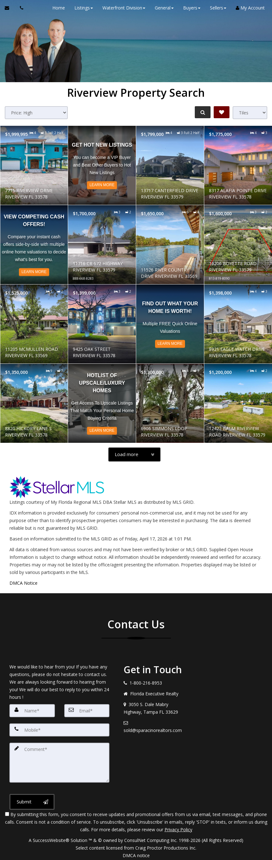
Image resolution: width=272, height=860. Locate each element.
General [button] (162, 8)
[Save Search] (221, 112)
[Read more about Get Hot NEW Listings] (102, 165)
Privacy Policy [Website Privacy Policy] (178, 827)
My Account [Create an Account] (248, 8)
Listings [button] (81, 8)
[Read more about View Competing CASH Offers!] (34, 244)
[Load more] (134, 454)
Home (56, 8)
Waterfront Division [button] (121, 8)
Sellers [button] (216, 8)
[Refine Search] (201, 112)
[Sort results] (36, 112)
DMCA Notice (23, 583)
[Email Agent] (10, 8)
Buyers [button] (189, 8)
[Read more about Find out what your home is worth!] (170, 323)
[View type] (250, 112)
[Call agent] (20, 8)
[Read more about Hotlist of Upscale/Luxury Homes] (102, 403)
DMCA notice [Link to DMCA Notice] (136, 853)
